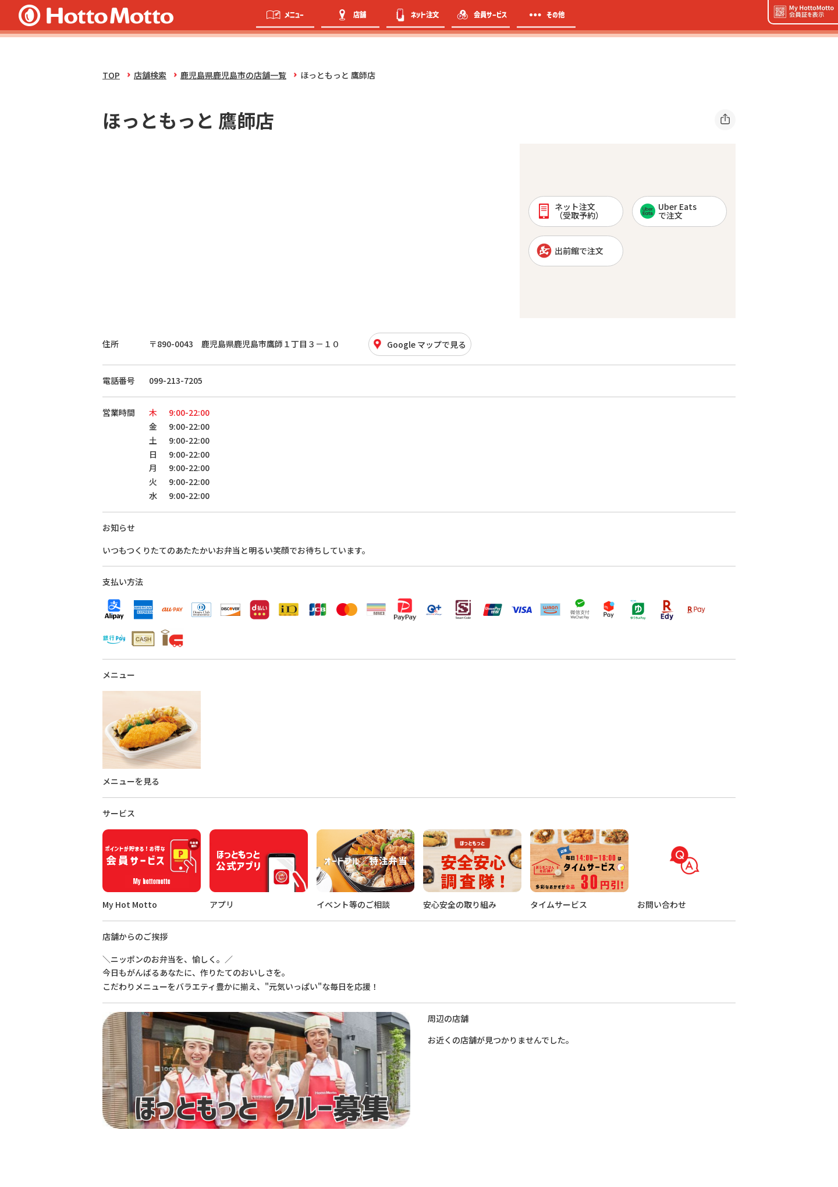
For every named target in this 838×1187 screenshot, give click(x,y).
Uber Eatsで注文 (668, 211)
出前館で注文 (570, 250)
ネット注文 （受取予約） (570, 211)
